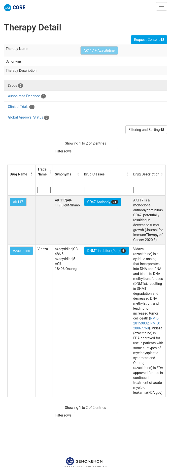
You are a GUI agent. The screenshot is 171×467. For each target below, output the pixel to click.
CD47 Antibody (102, 202)
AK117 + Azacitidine (99, 50)
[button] (31, 174)
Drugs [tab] (15, 85)
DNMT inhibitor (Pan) (106, 250)
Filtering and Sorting (146, 130)
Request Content (149, 40)
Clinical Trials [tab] (21, 107)
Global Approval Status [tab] (28, 117)
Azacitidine (21, 251)
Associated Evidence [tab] (27, 96)
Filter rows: (63, 151)
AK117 (18, 202)
